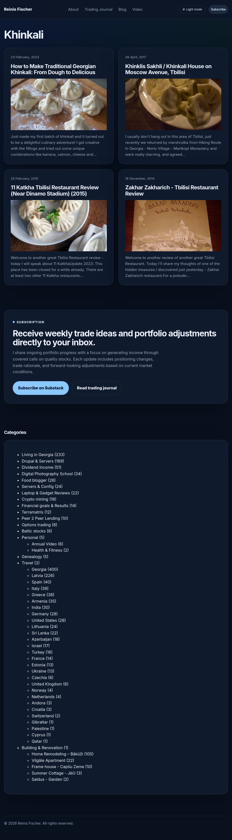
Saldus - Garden (47, 779)
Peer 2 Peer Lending (41, 518)
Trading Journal (99, 9)
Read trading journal (97, 387)
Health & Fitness (47, 550)
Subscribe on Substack (41, 387)
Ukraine (39, 671)
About (73, 9)
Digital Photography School (47, 473)
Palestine (40, 728)
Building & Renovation (42, 747)
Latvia (37, 575)
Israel (37, 645)
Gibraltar (40, 722)
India (36, 607)
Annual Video (44, 543)
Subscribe (218, 9)
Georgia (39, 569)
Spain (37, 581)
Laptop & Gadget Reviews (46, 492)
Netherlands (43, 696)
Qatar (37, 741)
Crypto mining (35, 499)
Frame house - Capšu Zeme (58, 766)
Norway (39, 690)
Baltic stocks (34, 530)
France (38, 658)
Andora (38, 702)
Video (137, 9)
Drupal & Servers (38, 461)
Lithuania (40, 626)
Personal (30, 537)
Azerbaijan (42, 639)
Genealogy (32, 556)
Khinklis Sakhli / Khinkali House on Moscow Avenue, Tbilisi (168, 69)
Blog (122, 9)
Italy (36, 588)
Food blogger (34, 480)
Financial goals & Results (45, 505)
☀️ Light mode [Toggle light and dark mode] (192, 9)
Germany (40, 613)
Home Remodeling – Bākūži (57, 753)
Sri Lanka (40, 632)
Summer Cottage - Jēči (53, 773)
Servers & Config (38, 486)
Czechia (39, 677)
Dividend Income (37, 467)
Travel (27, 562)
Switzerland (43, 715)
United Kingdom (47, 684)
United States (44, 620)
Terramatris (32, 512)
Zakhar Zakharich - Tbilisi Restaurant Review (171, 190)
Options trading (36, 524)
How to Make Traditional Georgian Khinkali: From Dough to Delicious (53, 69)
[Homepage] (18, 9)
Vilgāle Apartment (48, 760)
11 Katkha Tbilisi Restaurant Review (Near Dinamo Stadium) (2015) (55, 190)
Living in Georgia (37, 454)
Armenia (39, 601)
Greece (38, 594)
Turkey (38, 652)
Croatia (38, 709)
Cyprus (38, 734)
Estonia (38, 664)
